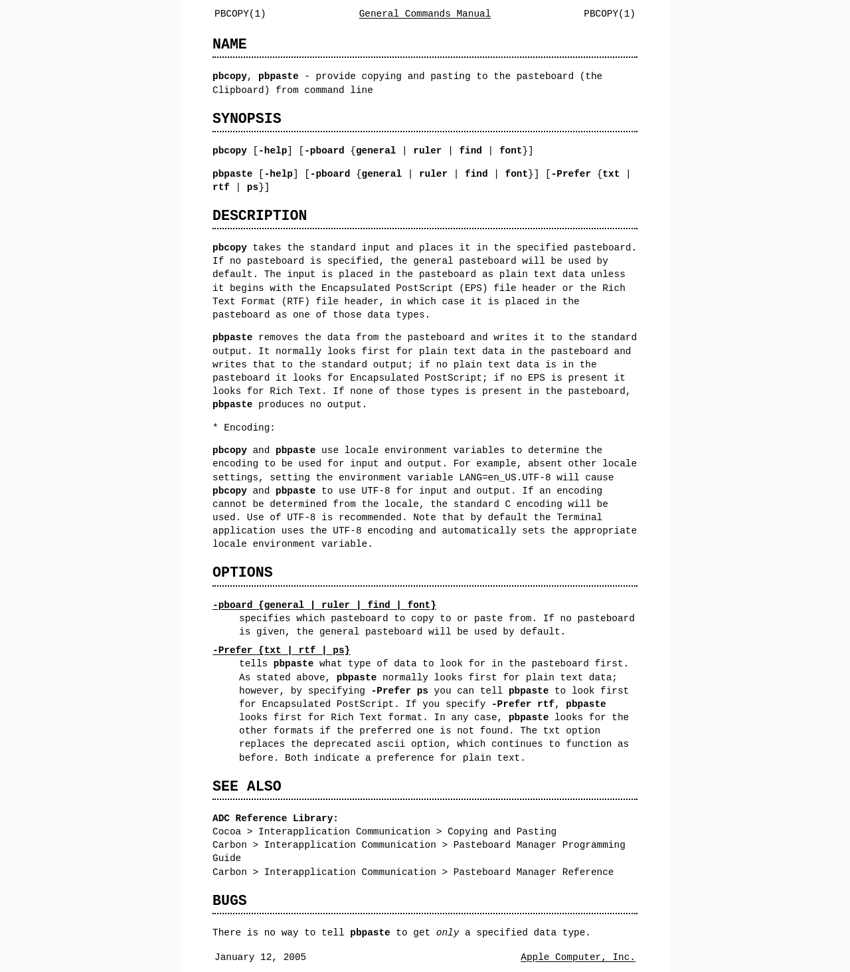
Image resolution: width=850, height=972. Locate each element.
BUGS (229, 900)
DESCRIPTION (259, 215)
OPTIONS (242, 572)
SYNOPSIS (247, 118)
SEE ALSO (247, 786)
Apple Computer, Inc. (578, 957)
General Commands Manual (425, 13)
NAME (229, 44)
